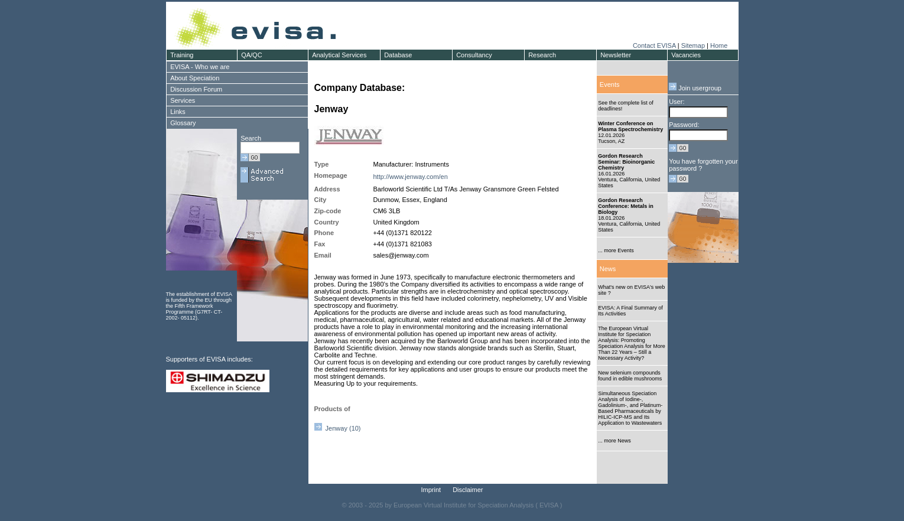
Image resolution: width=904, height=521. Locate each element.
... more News (614, 441)
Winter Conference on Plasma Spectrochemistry (630, 126)
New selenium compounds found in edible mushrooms (630, 376)
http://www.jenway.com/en (410, 176)
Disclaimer (468, 489)
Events (610, 84)
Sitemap (693, 45)
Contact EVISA (654, 45)
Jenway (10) (337, 428)
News (608, 268)
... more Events (616, 250)
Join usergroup (695, 88)
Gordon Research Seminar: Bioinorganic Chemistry (626, 162)
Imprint (431, 489)
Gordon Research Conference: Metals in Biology (625, 206)
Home (718, 45)
